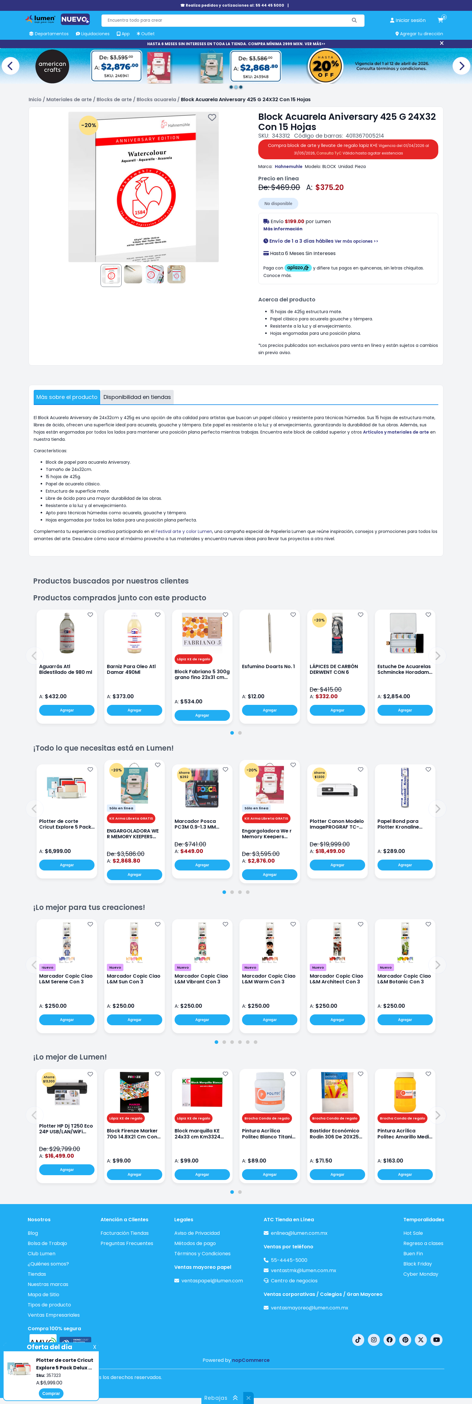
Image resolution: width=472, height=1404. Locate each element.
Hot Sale (413, 1233)
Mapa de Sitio (43, 1294)
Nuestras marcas (48, 1284)
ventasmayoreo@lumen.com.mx (309, 1307)
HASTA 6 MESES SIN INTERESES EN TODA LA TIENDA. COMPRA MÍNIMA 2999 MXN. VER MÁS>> (236, 43)
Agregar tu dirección (419, 34)
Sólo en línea (121, 808)
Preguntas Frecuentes (127, 1243)
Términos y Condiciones (202, 1253)
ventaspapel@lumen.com (212, 1280)
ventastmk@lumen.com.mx (303, 1270)
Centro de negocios (294, 1280)
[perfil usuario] (408, 20)
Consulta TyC (329, 153)
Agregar (67, 710)
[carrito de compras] (440, 20)
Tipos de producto (49, 1304)
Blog (33, 1233)
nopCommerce (251, 1360)
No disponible (278, 203)
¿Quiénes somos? (48, 1263)
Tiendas (37, 1274)
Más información (283, 229)
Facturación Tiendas (125, 1233)
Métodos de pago (195, 1243)
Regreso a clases (423, 1243)
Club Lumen (41, 1253)
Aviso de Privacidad (197, 1233)
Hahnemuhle (289, 166)
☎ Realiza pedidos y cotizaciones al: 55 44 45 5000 (232, 5)
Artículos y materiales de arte (396, 432)
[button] (35, 656)
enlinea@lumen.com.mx (299, 1233)
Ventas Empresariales (54, 1315)
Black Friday (417, 1263)
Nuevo (47, 967)
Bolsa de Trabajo (47, 1243)
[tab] (232, 733)
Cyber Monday (420, 1274)
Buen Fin (413, 1253)
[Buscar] (354, 20)
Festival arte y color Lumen (184, 531)
